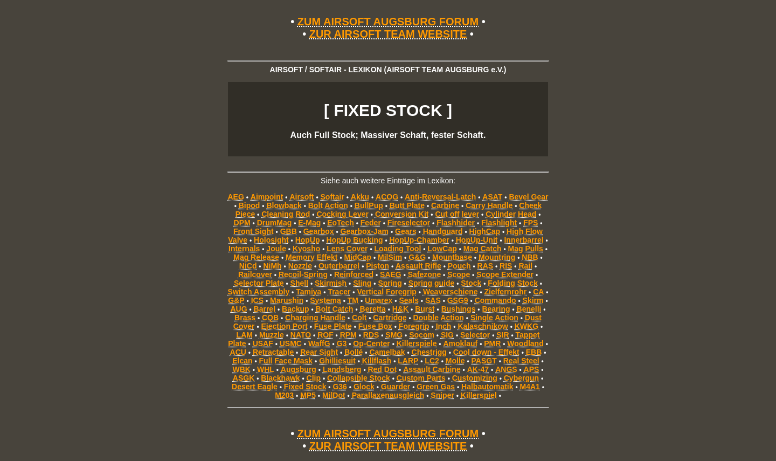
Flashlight (499, 222)
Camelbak (387, 352)
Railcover (255, 274)
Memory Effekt (311, 257)
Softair (332, 196)
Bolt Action (328, 205)
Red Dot (382, 369)
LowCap (441, 248)
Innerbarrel (523, 240)
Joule (276, 248)
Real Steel (521, 360)
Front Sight (253, 231)
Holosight (271, 240)
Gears (406, 231)
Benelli (529, 309)
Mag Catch (482, 248)
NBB (530, 257)
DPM (242, 222)
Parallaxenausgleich (388, 395)
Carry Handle (489, 205)
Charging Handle (315, 317)
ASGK (243, 378)
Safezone (424, 274)
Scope (458, 274)
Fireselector (408, 222)
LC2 (432, 360)
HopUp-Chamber (419, 240)
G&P (236, 300)
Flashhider (455, 222)
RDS (371, 335)
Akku (360, 196)
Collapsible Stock (358, 378)
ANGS (506, 369)
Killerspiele (417, 343)
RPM (348, 335)
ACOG (387, 196)
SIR (502, 335)
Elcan (242, 360)
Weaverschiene (450, 291)
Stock (471, 283)
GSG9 (457, 300)
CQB (270, 317)
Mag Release (256, 257)
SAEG (390, 274)
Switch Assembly (259, 291)
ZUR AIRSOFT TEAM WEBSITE (388, 34)
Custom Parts (421, 378)
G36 (339, 386)
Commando (495, 300)
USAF (263, 343)
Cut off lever (457, 214)
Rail (525, 266)
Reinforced (353, 274)
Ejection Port (284, 326)
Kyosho (306, 248)
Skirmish (331, 283)
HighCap (485, 231)
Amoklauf (460, 343)
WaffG (319, 343)
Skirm (533, 300)
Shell (299, 283)
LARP (408, 360)
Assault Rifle (418, 266)
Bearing (496, 309)
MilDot (333, 395)
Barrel (264, 309)
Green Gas (436, 386)
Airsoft (301, 196)
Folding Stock (513, 283)
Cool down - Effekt (486, 352)
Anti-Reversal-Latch (440, 196)
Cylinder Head (511, 214)
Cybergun (521, 378)
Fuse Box (375, 326)
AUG (238, 309)
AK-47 (478, 369)
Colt (359, 317)
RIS (506, 266)
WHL (265, 369)
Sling (362, 283)
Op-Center (371, 343)
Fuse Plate (333, 326)
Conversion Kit (402, 214)
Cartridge (389, 317)
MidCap (358, 257)
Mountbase (452, 257)
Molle (455, 360)
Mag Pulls (525, 248)
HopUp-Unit (477, 240)
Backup (295, 309)
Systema (325, 300)
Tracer (339, 291)
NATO (300, 335)
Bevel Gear (528, 196)
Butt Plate (407, 205)
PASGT (484, 360)
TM (353, 300)
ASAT (492, 196)
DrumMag (274, 222)
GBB (288, 231)
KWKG (526, 326)
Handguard (443, 231)
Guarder (395, 386)
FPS (530, 222)
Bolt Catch (335, 309)
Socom (421, 335)
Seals (409, 300)
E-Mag (309, 222)
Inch (444, 326)
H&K (400, 309)
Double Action (438, 317)
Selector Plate (259, 283)
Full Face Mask (286, 360)
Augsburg (298, 369)
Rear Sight (319, 352)
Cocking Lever (342, 214)
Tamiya (308, 291)
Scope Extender (505, 274)
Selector (475, 335)
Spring (389, 283)
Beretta (373, 309)
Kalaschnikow (483, 326)
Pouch (459, 266)
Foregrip (414, 326)
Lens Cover (347, 248)
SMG (394, 335)
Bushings (458, 309)
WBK (242, 369)
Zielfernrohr (505, 291)
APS (531, 369)
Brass (244, 317)
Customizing (474, 378)
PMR (492, 343)
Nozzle (300, 266)
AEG (235, 196)
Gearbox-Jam (365, 231)
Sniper (442, 395)
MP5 (308, 395)
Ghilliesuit (337, 360)
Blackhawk (280, 378)
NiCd (248, 266)
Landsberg (342, 369)
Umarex (378, 300)
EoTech (340, 222)
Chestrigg (429, 352)
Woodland (525, 343)
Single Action (494, 317)
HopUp (307, 240)
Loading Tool (397, 248)
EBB (534, 352)
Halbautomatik (487, 386)
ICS (257, 300)
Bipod (249, 205)
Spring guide (431, 283)
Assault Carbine (432, 369)
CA (538, 291)
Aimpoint (267, 196)
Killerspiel (479, 395)
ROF (325, 335)
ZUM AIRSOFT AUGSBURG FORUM (388, 21)
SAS (433, 300)
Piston (377, 266)
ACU (238, 352)
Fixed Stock (305, 386)
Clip (314, 378)
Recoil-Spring (303, 274)
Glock (364, 386)
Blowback (283, 205)
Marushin (286, 300)
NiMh (272, 266)
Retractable (273, 352)
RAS (485, 266)
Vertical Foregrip (386, 291)
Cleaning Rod (285, 214)
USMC (291, 343)
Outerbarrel (338, 266)
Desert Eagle (255, 386)
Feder (371, 222)
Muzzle (271, 335)
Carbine (445, 205)
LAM (245, 335)
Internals (244, 248)
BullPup (369, 205)
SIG (447, 335)
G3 (342, 343)
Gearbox (318, 231)
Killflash (376, 360)
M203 (284, 395)
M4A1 (530, 386)
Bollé (353, 352)
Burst (425, 309)
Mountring (497, 257)
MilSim (390, 257)
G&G (417, 257)
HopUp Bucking (355, 240)
